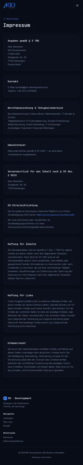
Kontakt (6, 426)
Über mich (7, 422)
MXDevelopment (17, 398)
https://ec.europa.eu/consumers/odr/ (55, 214)
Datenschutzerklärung (13, 441)
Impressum (8, 437)
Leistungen (8, 418)
